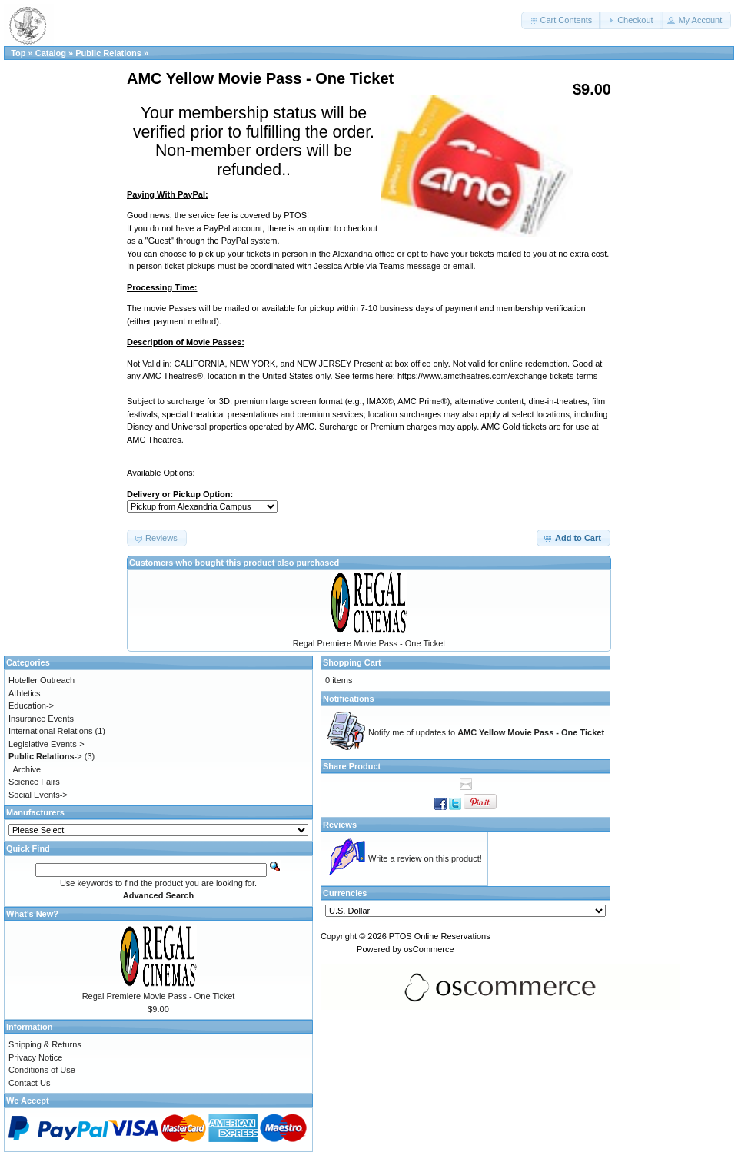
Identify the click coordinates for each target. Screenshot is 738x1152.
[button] (561, 20)
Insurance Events (41, 718)
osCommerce (429, 949)
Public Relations (108, 53)
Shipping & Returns (44, 1044)
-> (45, 756)
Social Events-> (38, 794)
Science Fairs (34, 781)
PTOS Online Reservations (439, 936)
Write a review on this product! (425, 858)
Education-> (31, 705)
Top (18, 53)
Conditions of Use (41, 1069)
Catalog (50, 53)
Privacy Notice (35, 1057)
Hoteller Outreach (41, 680)
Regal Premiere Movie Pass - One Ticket (369, 643)
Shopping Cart (352, 662)
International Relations (50, 730)
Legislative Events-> (46, 744)
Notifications (348, 698)
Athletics (24, 693)
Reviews (340, 824)
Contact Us (29, 1082)
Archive (27, 769)
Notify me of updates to (486, 732)
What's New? (32, 913)
